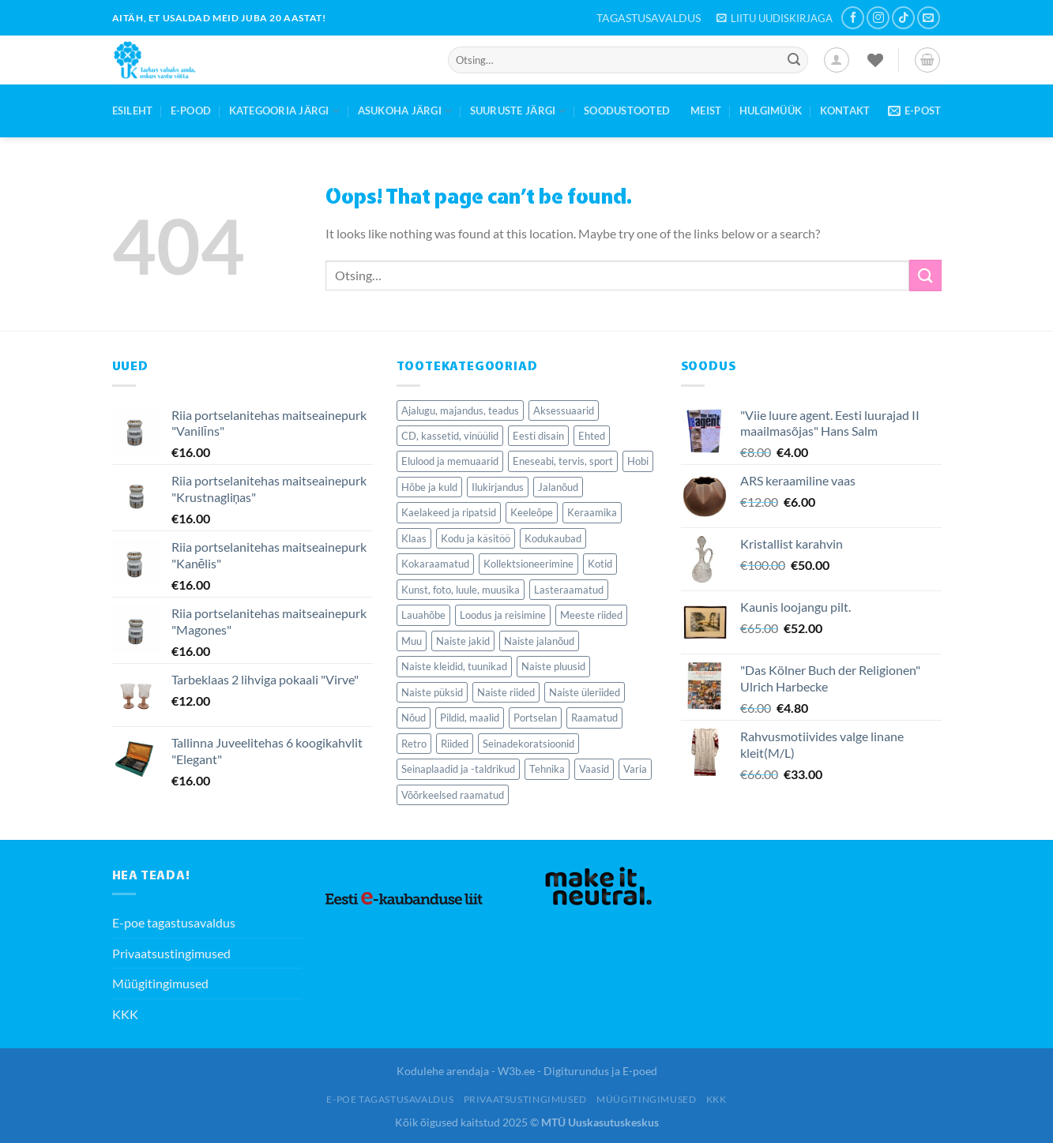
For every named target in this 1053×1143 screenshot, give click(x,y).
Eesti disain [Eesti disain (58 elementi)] (538, 435)
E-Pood (191, 110)
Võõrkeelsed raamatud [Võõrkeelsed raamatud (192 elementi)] (452, 795)
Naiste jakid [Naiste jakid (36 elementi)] (463, 641)
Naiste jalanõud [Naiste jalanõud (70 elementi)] (539, 641)
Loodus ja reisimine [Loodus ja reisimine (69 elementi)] (503, 615)
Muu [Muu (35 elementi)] (411, 641)
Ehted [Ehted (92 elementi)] (591, 435)
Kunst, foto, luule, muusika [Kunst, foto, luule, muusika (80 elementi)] (460, 589)
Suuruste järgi (518, 110)
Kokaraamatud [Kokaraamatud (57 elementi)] (435, 563)
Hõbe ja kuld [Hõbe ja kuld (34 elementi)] (429, 487)
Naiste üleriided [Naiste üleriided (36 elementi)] (584, 692)
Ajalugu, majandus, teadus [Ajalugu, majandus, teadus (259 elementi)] (460, 410)
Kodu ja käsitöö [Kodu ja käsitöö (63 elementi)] (475, 538)
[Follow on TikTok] (903, 17)
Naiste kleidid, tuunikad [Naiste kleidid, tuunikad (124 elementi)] (454, 666)
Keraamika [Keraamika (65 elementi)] (592, 512)
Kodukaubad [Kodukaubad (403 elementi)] (553, 538)
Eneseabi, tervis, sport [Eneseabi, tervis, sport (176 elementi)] (563, 461)
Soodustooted (627, 110)
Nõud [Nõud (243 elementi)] (413, 717)
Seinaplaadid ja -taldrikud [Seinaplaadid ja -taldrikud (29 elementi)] (458, 769)
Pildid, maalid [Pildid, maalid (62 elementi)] (469, 717)
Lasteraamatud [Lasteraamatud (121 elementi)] (569, 589)
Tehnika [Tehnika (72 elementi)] (547, 769)
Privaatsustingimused (171, 953)
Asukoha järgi (405, 110)
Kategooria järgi (284, 110)
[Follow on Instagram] (878, 17)
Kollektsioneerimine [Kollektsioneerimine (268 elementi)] (528, 563)
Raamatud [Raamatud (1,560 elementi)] (594, 717)
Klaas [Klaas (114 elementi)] (414, 538)
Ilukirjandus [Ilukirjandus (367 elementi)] (498, 487)
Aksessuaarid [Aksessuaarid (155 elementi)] (563, 410)
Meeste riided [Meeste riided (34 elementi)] (591, 615)
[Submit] (793, 60)
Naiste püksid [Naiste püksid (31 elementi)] (432, 692)
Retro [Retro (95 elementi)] (414, 743)
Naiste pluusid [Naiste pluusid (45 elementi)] (553, 666)
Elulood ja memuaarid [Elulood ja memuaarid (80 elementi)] (449, 461)
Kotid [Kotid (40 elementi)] (600, 563)
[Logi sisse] (836, 60)
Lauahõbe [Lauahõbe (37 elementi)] (423, 615)
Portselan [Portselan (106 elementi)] (535, 717)
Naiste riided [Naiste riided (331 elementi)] (506, 692)
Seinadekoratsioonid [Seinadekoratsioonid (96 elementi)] (528, 743)
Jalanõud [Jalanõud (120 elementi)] (558, 487)
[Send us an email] (928, 17)
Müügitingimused (160, 983)
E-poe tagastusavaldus (173, 922)
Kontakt (845, 110)
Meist (705, 110)
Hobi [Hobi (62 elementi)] (638, 461)
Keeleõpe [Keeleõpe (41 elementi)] (531, 512)
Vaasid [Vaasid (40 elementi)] (594, 769)
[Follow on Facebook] (852, 17)
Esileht (132, 110)
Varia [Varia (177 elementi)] (635, 769)
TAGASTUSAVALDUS (648, 17)
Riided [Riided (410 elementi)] (454, 743)
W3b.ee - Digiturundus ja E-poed (577, 1070)
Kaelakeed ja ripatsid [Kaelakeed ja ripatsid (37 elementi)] (448, 512)
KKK (125, 1013)
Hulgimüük (770, 110)
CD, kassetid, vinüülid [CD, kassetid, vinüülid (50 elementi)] (449, 435)
